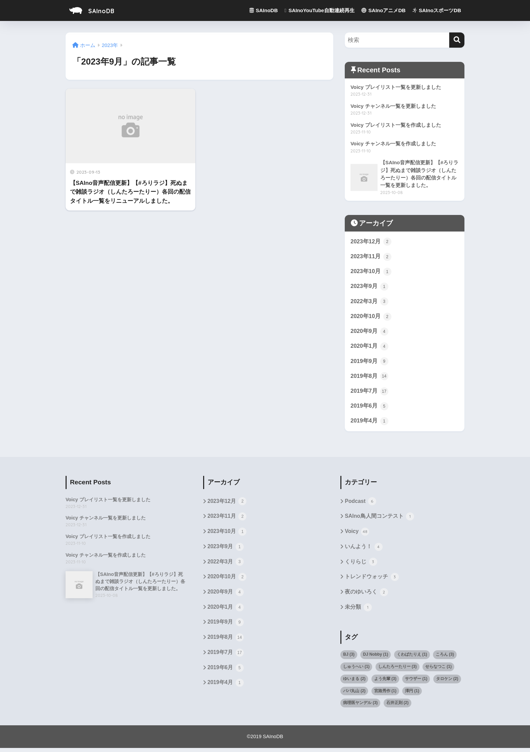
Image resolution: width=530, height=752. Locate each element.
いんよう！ (363, 551)
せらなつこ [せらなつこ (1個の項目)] (438, 670)
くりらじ (361, 566)
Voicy (357, 535)
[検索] (456, 40)
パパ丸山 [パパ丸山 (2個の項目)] (354, 695)
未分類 (358, 611)
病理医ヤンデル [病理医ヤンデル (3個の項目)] (360, 707)
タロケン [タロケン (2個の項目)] (447, 682)
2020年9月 (369, 333)
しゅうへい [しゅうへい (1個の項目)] (356, 670)
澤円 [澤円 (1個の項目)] (412, 695)
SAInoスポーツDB (436, 10)
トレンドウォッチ (372, 581)
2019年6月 (369, 409)
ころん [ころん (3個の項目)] (445, 658)
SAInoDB (95, 10)
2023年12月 (371, 243)
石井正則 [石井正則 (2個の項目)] (397, 707)
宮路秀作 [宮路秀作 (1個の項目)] (385, 695)
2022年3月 (369, 303)
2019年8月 (369, 378)
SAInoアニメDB (383, 10)
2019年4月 (369, 424)
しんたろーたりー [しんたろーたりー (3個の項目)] (397, 670)
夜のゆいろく (366, 596)
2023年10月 (371, 273)
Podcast (360, 505)
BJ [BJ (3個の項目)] (348, 658)
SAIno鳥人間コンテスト (379, 520)
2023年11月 (371, 258)
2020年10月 (371, 318)
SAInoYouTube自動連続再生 (320, 10)
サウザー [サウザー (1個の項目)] (416, 682)
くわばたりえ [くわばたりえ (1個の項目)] (412, 658)
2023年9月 (369, 288)
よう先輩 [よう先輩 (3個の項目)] (385, 682)
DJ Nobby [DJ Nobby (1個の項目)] (375, 658)
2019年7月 (369, 394)
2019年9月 (369, 364)
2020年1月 (369, 348)
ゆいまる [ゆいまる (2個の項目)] (354, 682)
